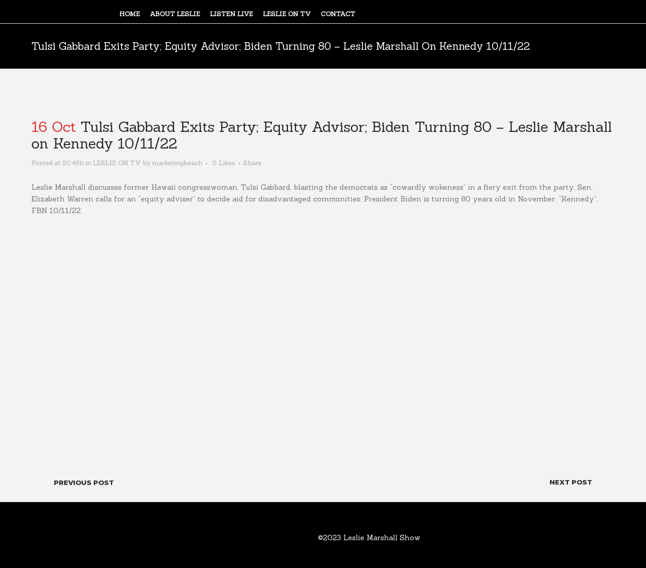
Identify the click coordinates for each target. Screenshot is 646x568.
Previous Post (84, 482)
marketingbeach (177, 163)
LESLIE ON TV (117, 163)
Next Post (571, 482)
